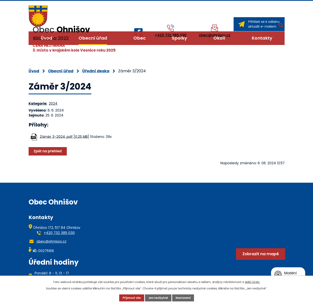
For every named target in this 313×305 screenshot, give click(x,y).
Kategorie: (38, 103)
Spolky (179, 38)
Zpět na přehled (48, 151)
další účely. (252, 282)
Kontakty (262, 38)
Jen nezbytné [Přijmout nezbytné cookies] (158, 298)
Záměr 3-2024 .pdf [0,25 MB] (64, 136)
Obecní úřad (93, 38)
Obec (139, 38)
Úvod (46, 38)
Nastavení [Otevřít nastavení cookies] (183, 298)
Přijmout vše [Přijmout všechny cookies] (132, 298)
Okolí (219, 38)
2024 (53, 103)
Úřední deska (95, 71)
